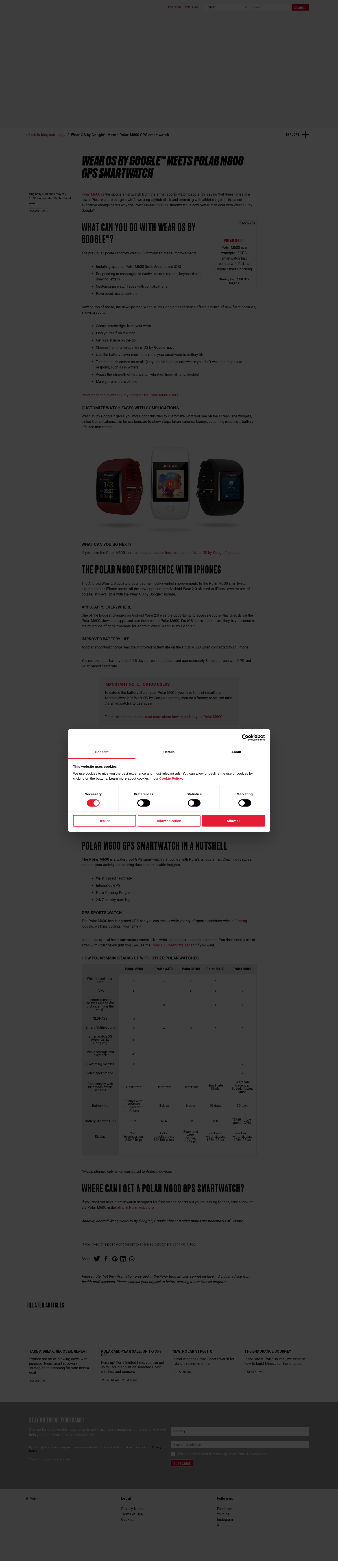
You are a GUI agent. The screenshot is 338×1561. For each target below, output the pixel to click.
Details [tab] (168, 752)
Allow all (233, 821)
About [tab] (236, 752)
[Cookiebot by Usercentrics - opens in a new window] (245, 737)
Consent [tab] (102, 752)
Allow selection (169, 821)
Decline (104, 821)
